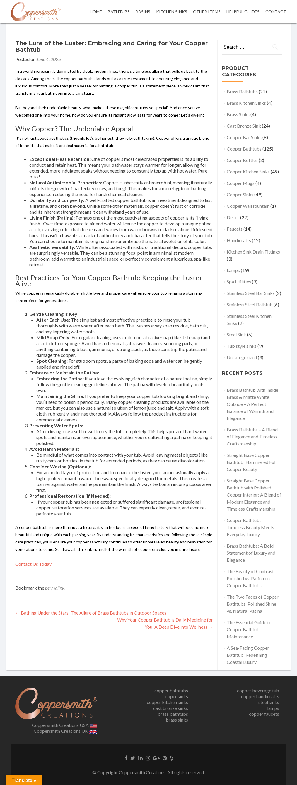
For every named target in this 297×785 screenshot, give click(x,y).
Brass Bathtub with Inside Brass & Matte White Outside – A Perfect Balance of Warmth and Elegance (252, 404)
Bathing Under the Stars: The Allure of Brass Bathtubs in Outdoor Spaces (90, 612)
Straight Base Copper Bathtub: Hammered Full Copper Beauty (251, 462)
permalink (54, 587)
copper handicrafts (260, 696)
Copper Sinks (240, 194)
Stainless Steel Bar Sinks (251, 293)
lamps (273, 708)
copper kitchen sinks (167, 702)
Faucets (235, 229)
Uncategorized (242, 357)
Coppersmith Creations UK (65, 731)
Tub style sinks (242, 346)
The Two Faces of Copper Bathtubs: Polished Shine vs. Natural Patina (253, 604)
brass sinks (177, 719)
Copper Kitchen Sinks (248, 171)
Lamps (233, 270)
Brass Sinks (238, 114)
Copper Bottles (242, 160)
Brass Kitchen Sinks (246, 103)
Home (96, 11)
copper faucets (264, 714)
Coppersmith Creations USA (65, 725)
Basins (143, 11)
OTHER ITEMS (207, 11)
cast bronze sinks (170, 708)
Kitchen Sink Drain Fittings (253, 251)
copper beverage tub (258, 690)
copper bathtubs (171, 690)
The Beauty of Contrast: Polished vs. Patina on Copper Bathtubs (251, 578)
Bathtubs (119, 11)
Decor (233, 217)
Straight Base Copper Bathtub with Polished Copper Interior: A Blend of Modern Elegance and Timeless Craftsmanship (254, 494)
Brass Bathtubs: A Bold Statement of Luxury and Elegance (251, 553)
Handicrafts (239, 240)
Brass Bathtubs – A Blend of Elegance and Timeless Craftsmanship (252, 436)
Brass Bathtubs (242, 91)
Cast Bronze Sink (244, 126)
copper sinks (175, 696)
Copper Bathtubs (244, 148)
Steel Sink (236, 334)
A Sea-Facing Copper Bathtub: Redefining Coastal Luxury (248, 655)
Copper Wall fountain (248, 206)
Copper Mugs (241, 183)
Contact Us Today (33, 564)
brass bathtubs (173, 714)
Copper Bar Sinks (244, 137)
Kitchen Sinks (171, 11)
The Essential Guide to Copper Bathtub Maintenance (249, 629)
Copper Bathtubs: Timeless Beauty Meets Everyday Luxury (250, 527)
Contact (275, 11)
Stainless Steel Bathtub (250, 304)
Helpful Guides (243, 11)
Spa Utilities (239, 281)
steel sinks (268, 702)
